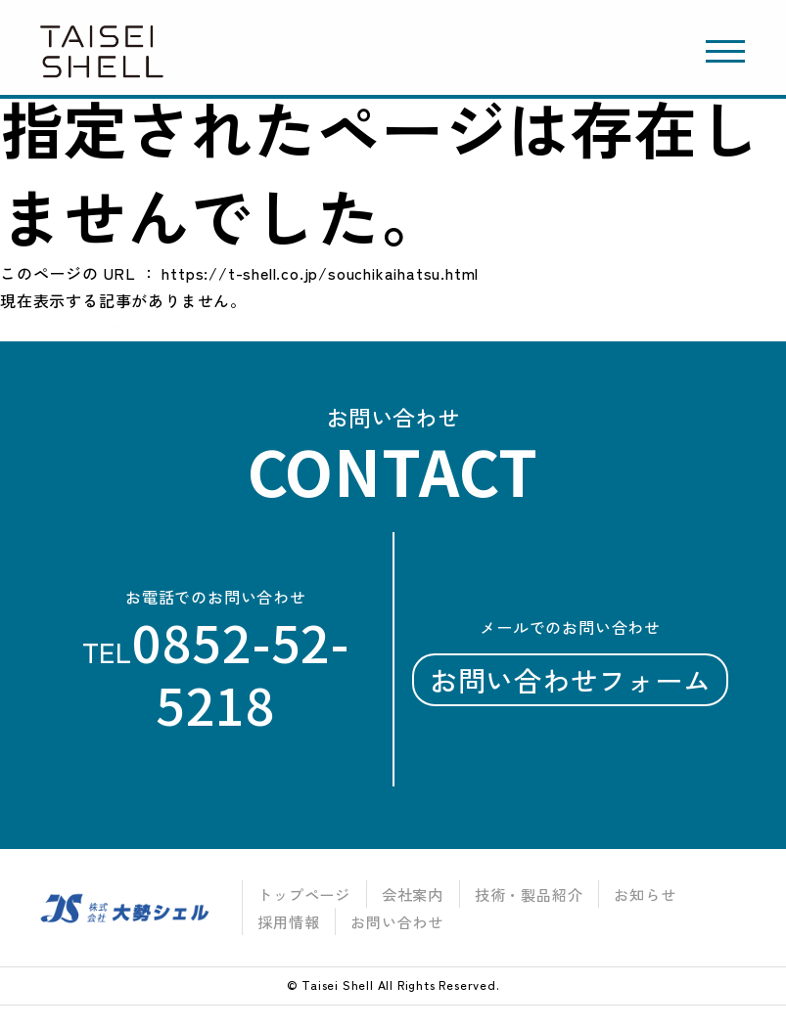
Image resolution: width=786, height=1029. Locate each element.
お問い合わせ (398, 921)
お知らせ (658, 894)
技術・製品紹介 (536, 894)
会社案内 (414, 894)
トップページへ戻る (74, 327)
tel (215, 673)
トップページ (301, 894)
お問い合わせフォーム (569, 681)
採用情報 (284, 921)
